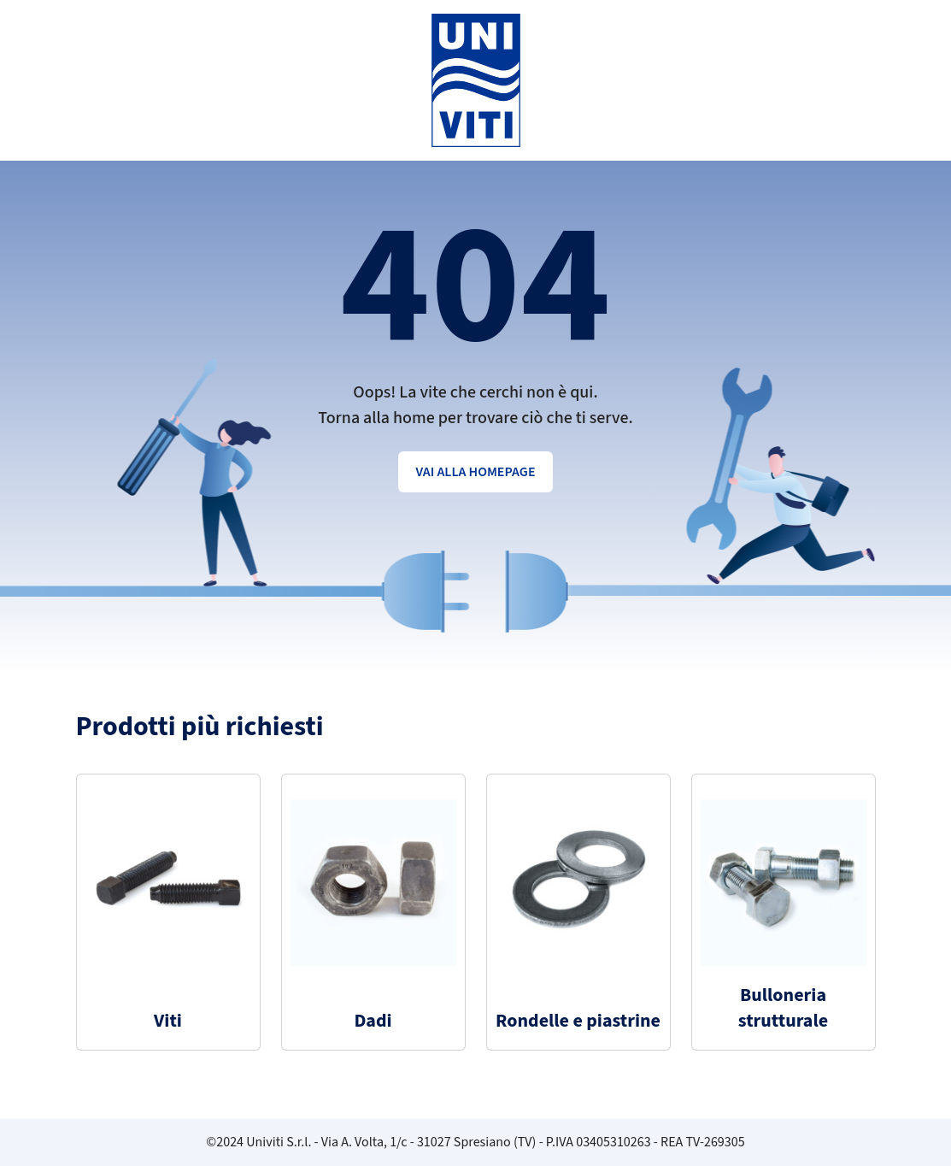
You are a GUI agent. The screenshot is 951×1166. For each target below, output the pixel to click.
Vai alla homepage (475, 471)
